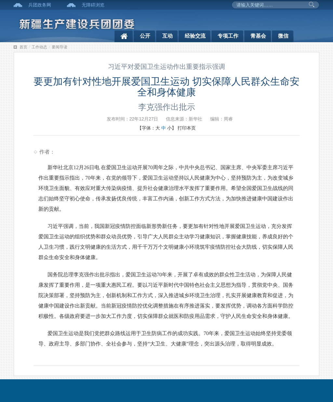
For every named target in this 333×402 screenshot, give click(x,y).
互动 (167, 36)
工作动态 (39, 47)
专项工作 (228, 36)
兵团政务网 (39, 4)
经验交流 (195, 36)
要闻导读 (59, 47)
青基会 (258, 36)
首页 (23, 47)
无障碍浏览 (93, 4)
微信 (283, 36)
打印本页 (187, 128)
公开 (145, 36)
